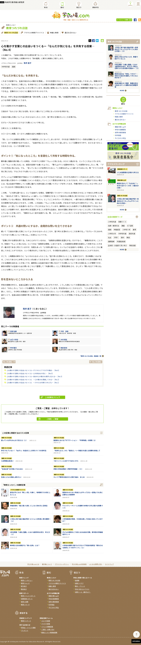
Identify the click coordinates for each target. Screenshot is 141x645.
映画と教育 (54, 33)
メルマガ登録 (45, 621)
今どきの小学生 (120, 138)
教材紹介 (24, 589)
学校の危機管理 (120, 130)
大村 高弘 (64, 339)
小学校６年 (112, 233)
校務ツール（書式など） (83, 592)
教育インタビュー (27, 580)
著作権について (47, 564)
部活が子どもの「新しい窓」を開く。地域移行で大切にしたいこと (30, 493)
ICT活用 (130, 226)
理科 (122, 237)
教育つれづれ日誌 (11, 33)
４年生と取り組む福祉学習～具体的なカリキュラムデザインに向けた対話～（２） (126, 49)
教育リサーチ (25, 605)
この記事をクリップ (50, 397)
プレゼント (24, 630)
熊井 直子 (27, 63)
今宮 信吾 (64, 331)
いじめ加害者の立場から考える (128, 172)
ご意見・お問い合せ (47, 629)
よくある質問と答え (95, 564)
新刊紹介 (24, 586)
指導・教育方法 (113, 226)
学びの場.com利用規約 (79, 564)
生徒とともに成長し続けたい (11, 477)
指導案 (77, 580)
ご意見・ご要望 (48, 419)
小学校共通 (112, 222)
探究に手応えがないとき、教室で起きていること (126, 58)
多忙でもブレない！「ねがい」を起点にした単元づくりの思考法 (23, 450)
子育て (116, 237)
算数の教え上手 (120, 127)
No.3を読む (7, 361)
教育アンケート (26, 621)
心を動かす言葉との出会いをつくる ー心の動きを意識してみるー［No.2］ (33, 379)
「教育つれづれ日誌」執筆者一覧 (90, 356)
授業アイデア (79, 583)
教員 (128, 237)
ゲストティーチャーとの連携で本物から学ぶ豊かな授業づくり (82, 506)
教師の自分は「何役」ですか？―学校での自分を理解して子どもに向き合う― (126, 76)
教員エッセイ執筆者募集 (49, 632)
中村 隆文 (13, 348)
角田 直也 (64, 348)
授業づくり (122, 222)
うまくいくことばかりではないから (65, 461)
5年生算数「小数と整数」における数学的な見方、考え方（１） (30, 533)
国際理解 (111, 241)
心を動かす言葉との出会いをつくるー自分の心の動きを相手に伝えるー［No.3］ (35, 376)
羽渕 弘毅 (13, 331)
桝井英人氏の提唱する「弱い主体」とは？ (25, 545)
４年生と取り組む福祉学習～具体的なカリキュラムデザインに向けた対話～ (128, 201)
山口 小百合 (14, 339)
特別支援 (132, 245)
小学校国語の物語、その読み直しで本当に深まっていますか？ (82, 520)
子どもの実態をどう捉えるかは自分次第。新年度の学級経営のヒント (82, 533)
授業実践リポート (122, 169)
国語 (13, 67)
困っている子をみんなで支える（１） (14, 440)
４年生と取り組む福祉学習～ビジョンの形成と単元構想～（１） (30, 520)
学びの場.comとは (33, 564)
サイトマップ (109, 564)
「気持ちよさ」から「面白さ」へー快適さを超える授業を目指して (76, 450)
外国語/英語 (121, 241)
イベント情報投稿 (47, 627)
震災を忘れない (70, 33)
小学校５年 (126, 229)
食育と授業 (24, 602)
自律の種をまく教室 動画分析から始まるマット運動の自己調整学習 (126, 85)
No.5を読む (97, 361)
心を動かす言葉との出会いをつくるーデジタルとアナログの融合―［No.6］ (33, 370)
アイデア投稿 (45, 624)
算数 (123, 226)
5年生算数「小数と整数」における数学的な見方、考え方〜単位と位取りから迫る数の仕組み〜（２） (127, 66)
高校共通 (132, 233)
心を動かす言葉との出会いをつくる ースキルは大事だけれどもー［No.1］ (33, 382)
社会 (109, 237)
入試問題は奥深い (7, 461)
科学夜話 (118, 135)
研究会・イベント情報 (28, 628)
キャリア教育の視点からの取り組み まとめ (69, 477)
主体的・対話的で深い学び (117, 245)
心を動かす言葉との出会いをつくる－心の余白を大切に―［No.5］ (30, 373)
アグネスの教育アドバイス (33, 33)
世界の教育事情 (120, 132)
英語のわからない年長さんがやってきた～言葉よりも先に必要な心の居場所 (82, 493)
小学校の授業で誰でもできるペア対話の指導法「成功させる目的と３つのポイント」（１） (82, 546)
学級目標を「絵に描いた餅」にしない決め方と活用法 (28, 505)
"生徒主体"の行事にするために (12, 469)
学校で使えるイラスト (82, 589)
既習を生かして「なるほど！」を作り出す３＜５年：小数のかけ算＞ (128, 185)
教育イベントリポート (28, 596)
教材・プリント (80, 586)
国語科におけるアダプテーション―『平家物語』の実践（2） (74, 440)
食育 (134, 229)
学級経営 (117, 229)
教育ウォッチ (25, 583)
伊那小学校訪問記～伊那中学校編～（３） (68, 469)
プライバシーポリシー (62, 564)
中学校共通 (5, 67)
